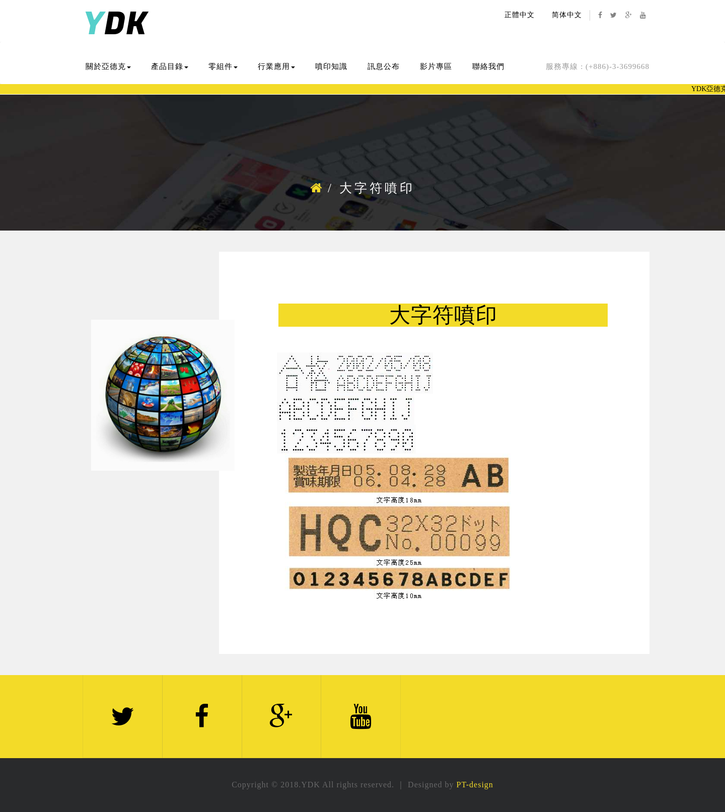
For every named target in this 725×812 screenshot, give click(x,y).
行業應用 (276, 66)
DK (115, 24)
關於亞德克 (108, 66)
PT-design (475, 784)
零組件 (223, 66)
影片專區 (436, 66)
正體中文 (519, 15)
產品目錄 (169, 66)
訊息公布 (384, 66)
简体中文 (567, 15)
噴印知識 (331, 66)
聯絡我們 (488, 66)
